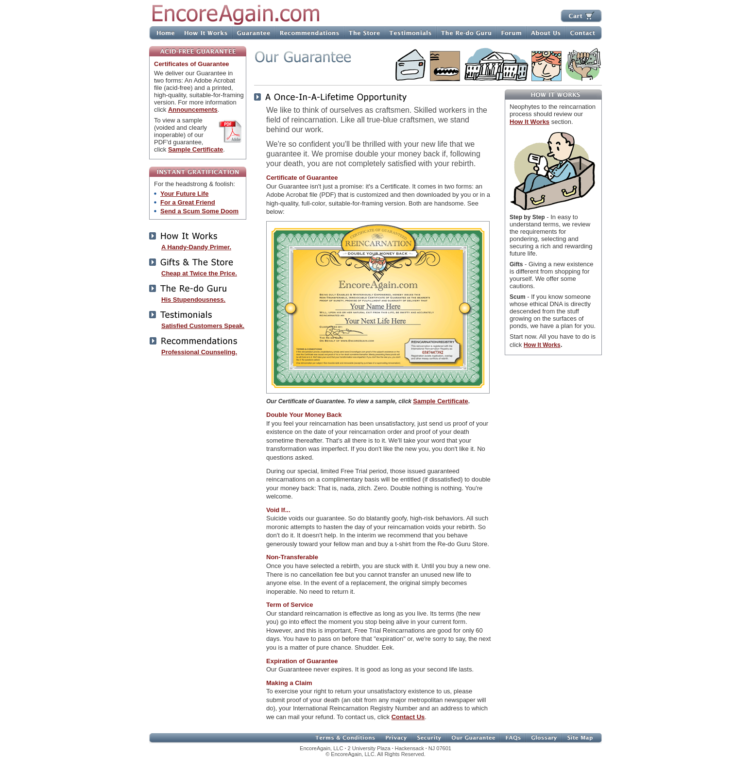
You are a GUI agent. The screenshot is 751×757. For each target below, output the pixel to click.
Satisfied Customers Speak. (202, 325)
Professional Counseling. (199, 352)
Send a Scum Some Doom (199, 211)
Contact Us (408, 717)
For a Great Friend (187, 202)
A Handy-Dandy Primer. (196, 247)
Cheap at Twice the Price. (199, 273)
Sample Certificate (195, 149)
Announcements (193, 109)
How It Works (529, 121)
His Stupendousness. (193, 299)
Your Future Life (184, 193)
